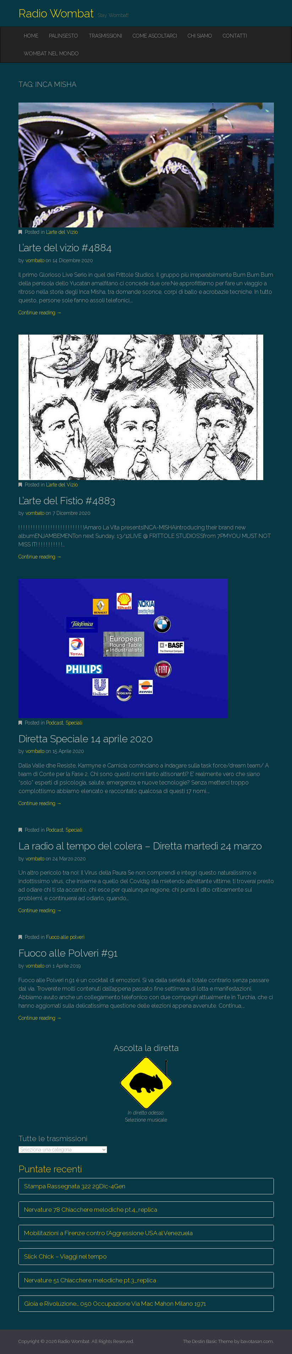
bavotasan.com (257, 1341)
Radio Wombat (56, 13)
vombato (35, 260)
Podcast (54, 723)
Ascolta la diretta (146, 1048)
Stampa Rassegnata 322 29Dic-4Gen (74, 1186)
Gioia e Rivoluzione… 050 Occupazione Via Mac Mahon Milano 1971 (115, 1303)
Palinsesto (63, 36)
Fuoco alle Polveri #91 (68, 953)
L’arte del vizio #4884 (65, 248)
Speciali (74, 723)
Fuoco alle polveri (65, 937)
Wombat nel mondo (51, 53)
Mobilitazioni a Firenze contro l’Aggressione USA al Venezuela (108, 1233)
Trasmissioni (105, 36)
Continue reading (40, 312)
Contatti (235, 36)
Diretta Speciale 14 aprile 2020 (85, 739)
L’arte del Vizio (62, 232)
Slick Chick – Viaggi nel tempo (65, 1256)
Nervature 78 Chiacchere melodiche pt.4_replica (90, 1209)
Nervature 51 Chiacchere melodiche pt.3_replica (90, 1280)
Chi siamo (200, 36)
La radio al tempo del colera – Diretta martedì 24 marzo (140, 846)
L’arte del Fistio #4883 (66, 501)
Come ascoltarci (155, 36)
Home (31, 36)
